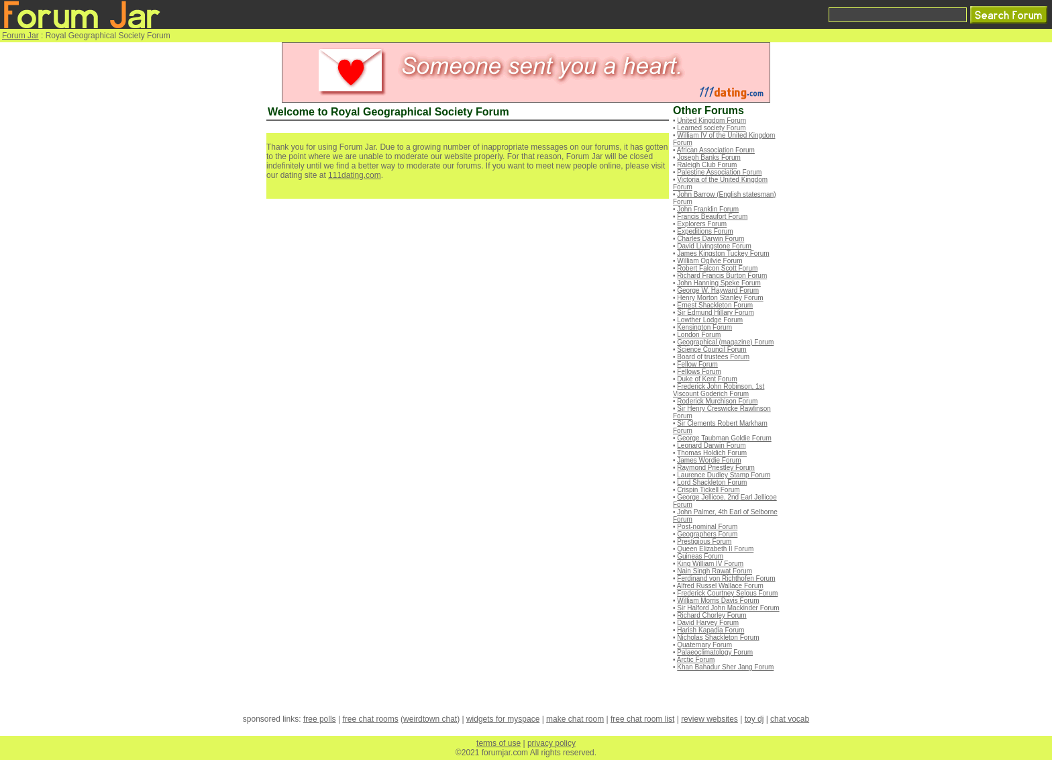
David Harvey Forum (708, 622)
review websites (709, 719)
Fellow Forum (697, 364)
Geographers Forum (707, 534)
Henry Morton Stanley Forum (720, 297)
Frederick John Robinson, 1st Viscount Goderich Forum (718, 390)
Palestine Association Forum (719, 172)
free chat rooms (370, 719)
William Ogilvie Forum (709, 261)
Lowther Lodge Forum (710, 320)
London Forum (699, 334)
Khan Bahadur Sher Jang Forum (725, 667)
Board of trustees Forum (713, 357)
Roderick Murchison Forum (717, 401)
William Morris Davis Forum (718, 600)
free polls (319, 719)
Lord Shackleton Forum (712, 482)
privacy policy (551, 743)
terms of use (498, 743)
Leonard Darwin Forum (711, 445)
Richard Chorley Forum (711, 615)
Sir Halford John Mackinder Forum (728, 608)
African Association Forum (716, 150)
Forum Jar (20, 35)
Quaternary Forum (704, 645)
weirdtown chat (430, 719)
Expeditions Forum (705, 231)
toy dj (754, 719)
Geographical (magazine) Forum (725, 342)
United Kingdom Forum (711, 120)
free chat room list (642, 719)
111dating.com (354, 175)
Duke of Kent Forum (707, 379)
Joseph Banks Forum (709, 157)
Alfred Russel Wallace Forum (720, 585)
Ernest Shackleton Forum (715, 305)
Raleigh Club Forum (707, 165)
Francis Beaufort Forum (712, 216)
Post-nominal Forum (707, 526)
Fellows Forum (699, 371)
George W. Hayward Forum (718, 290)
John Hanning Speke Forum (719, 283)
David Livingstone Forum (714, 246)
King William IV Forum (710, 563)
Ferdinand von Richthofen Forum (726, 578)
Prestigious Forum (704, 541)
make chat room (575, 719)
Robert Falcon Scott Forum (717, 268)
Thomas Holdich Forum (712, 453)
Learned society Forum (711, 128)
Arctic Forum (696, 659)
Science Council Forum (711, 349)
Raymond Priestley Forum (716, 467)
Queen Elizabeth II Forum (715, 549)
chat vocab (789, 719)
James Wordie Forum (709, 460)
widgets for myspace (502, 719)
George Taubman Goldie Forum (724, 438)
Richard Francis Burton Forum (722, 275)
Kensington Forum (704, 327)
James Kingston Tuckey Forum (723, 253)
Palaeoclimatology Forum (715, 652)
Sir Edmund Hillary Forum (715, 312)
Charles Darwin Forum (710, 238)
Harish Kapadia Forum (710, 630)
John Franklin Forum (708, 209)
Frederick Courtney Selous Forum (727, 593)
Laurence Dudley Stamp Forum (723, 475)
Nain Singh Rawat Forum (714, 571)
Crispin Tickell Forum (708, 489)
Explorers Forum (702, 224)
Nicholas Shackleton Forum (718, 637)
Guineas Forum (700, 556)
